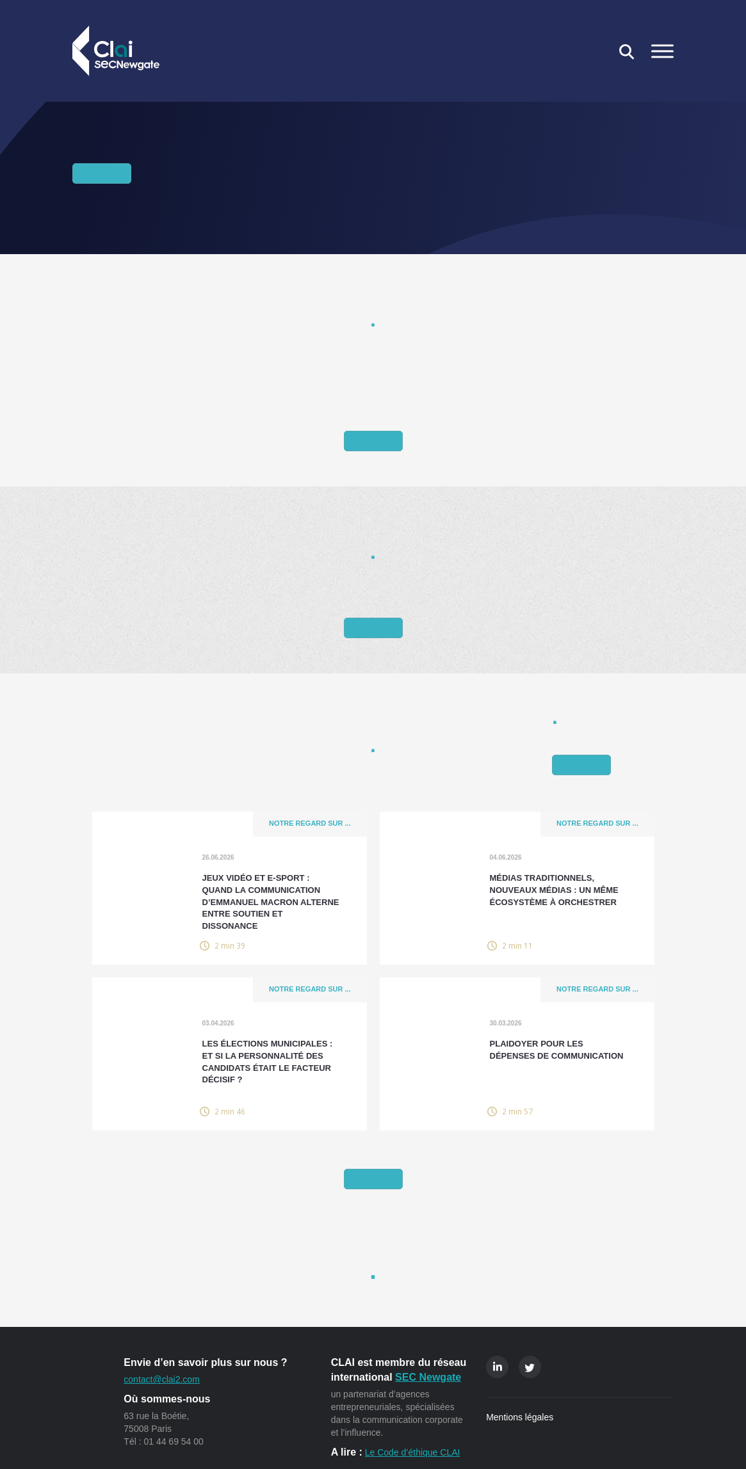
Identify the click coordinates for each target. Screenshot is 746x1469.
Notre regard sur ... (309, 824)
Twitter (530, 1367)
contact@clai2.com (161, 1379)
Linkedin (497, 1367)
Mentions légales (519, 1417)
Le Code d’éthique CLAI (412, 1452)
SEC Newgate (428, 1377)
